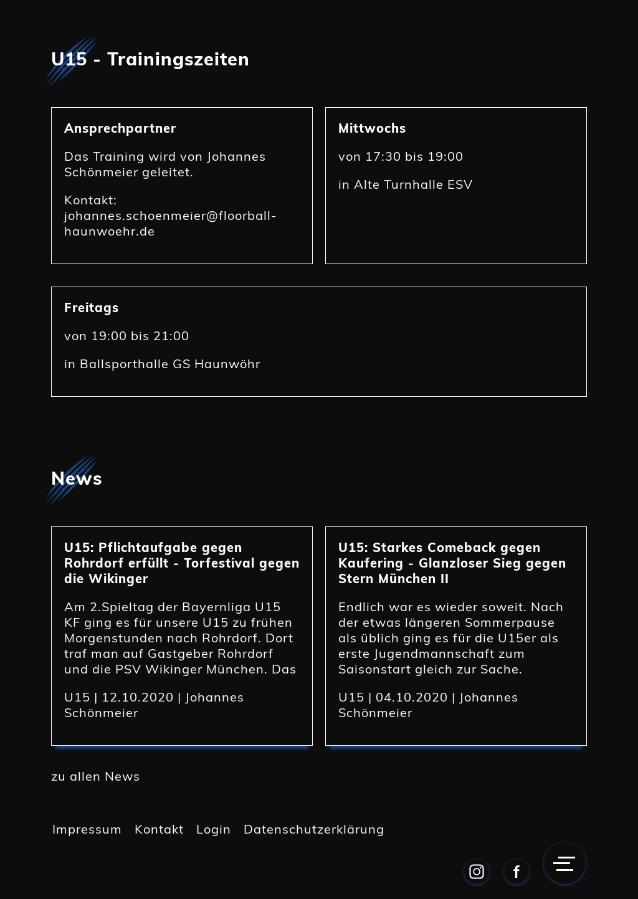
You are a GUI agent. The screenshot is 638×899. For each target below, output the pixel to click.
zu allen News (95, 776)
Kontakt (159, 829)
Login (213, 829)
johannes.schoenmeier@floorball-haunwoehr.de (170, 223)
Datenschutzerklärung (314, 829)
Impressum (87, 829)
